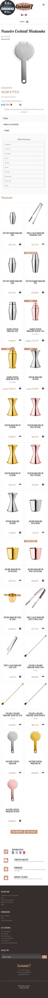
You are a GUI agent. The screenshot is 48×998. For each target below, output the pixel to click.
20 (34, 581)
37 (35, 485)
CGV (2, 918)
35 (12, 436)
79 (12, 388)
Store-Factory (24, 988)
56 (12, 292)
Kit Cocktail (4, 934)
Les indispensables (7, 938)
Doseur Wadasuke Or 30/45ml (12, 426)
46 (12, 244)
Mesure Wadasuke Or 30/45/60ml (12, 570)
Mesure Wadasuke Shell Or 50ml (12, 618)
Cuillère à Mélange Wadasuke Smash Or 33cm (12, 715)
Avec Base (35, 334)
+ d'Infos (6, 131)
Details (5, 118)
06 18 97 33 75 (24, 974)
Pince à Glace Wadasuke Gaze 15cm (12, 666)
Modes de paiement (7, 900)
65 (34, 292)
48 (34, 725)
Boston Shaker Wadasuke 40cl (12, 282)
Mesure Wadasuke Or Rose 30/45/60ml (35, 570)
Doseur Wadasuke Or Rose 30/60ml (35, 474)
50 (34, 773)
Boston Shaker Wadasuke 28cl (12, 234)
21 (29, 389)
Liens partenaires (6, 920)
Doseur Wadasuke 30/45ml (35, 378)
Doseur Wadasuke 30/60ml (12, 522)
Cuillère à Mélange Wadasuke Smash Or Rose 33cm (35, 715)
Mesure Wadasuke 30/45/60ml (35, 522)
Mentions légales (24, 986)
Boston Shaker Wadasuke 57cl (35, 282)
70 (12, 340)
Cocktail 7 (24, 965)
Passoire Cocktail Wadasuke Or (35, 763)
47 (12, 725)
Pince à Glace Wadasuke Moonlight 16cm (35, 234)
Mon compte (5, 916)
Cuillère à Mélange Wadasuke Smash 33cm (35, 666)
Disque (35, 670)
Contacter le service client (9, 895)
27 (12, 533)
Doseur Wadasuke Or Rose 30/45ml (35, 426)
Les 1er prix (5, 941)
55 (12, 821)
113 (5, 389)
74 (35, 340)
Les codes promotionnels (9, 943)
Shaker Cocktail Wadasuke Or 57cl (12, 378)
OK (44, 957)
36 (34, 436)
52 (12, 629)
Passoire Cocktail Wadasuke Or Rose (12, 811)
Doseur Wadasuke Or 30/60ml (12, 474)
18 (12, 581)
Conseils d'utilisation (10, 124)
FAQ (2, 898)
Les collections (6, 931)
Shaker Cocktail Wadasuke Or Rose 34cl (35, 330)
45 (34, 677)
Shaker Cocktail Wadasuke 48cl (13, 330)
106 (28, 341)
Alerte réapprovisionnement (11, 101)
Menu (24, 21)
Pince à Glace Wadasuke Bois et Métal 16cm (35, 618)
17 (35, 388)
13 (34, 244)
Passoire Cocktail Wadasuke (23, 31)
